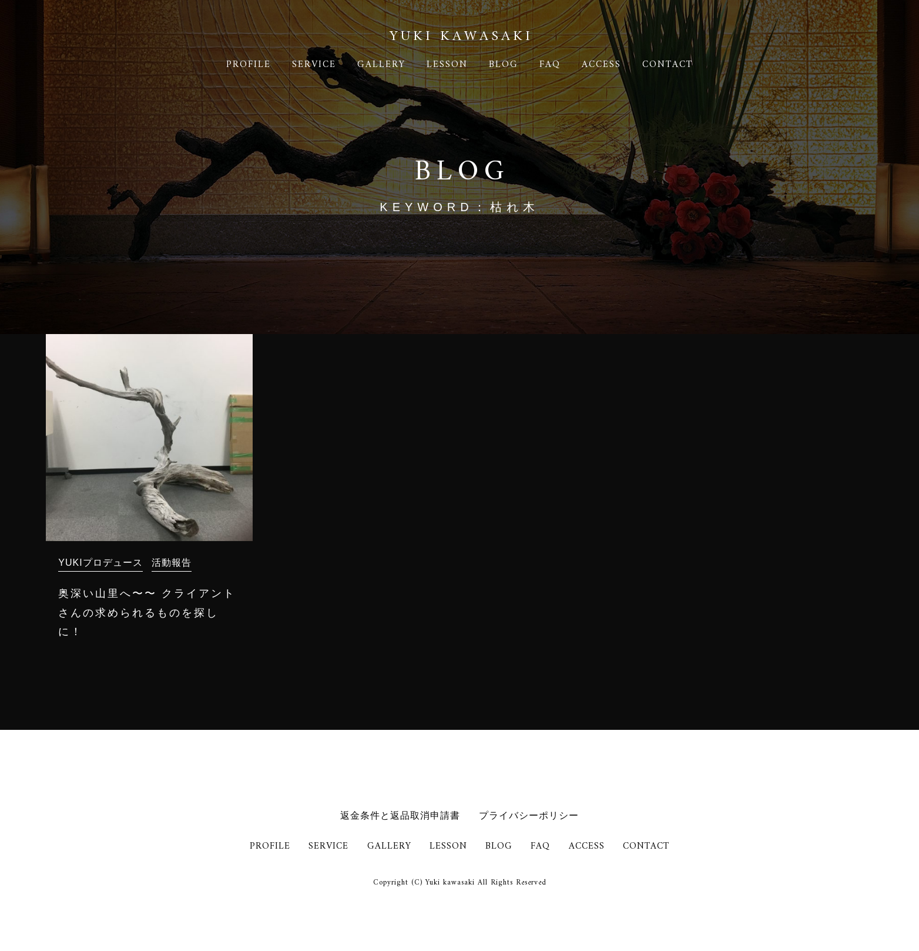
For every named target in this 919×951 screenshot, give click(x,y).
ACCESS (601, 64)
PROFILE (248, 64)
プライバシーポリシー (529, 815)
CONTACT (667, 64)
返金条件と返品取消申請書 (400, 815)
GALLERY (381, 64)
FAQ (550, 64)
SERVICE (314, 64)
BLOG (503, 64)
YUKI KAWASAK (460, 36)
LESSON (447, 64)
